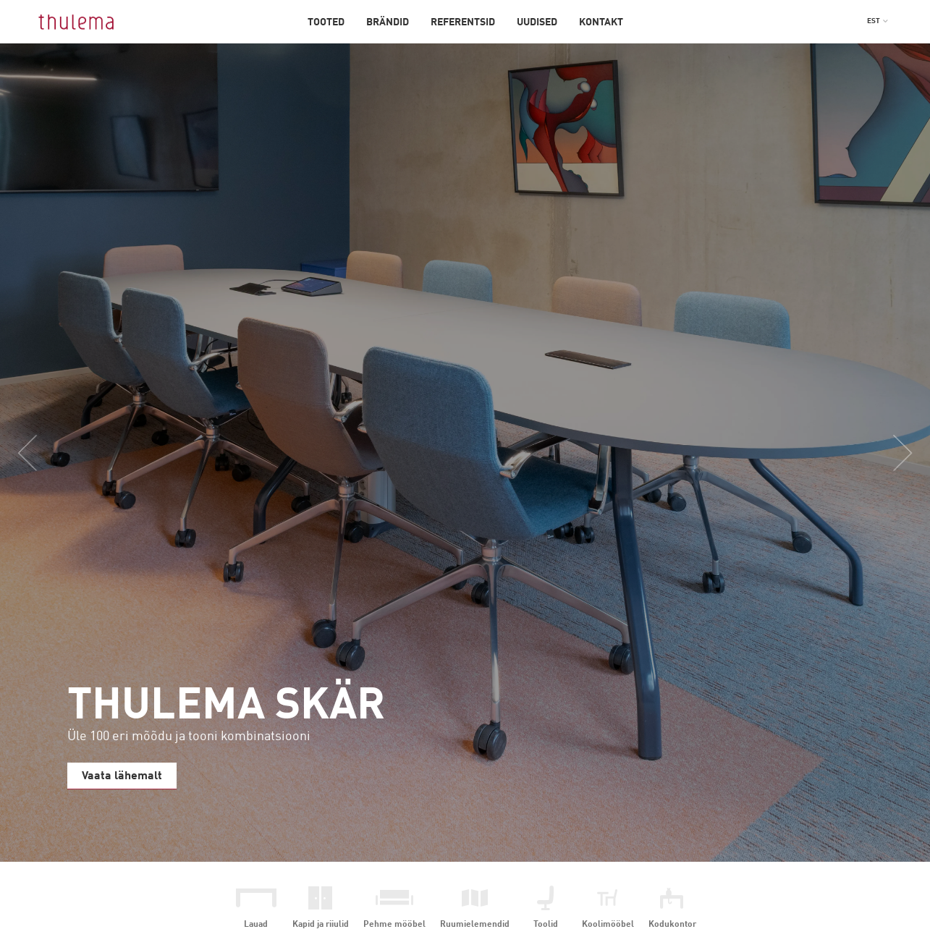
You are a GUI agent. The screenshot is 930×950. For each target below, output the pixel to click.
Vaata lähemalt (122, 776)
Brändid (387, 22)
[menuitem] (877, 21)
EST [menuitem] (873, 21)
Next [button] (902, 453)
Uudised (537, 22)
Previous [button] (27, 453)
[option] (465, 452)
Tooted (326, 22)
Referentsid (463, 22)
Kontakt (601, 22)
